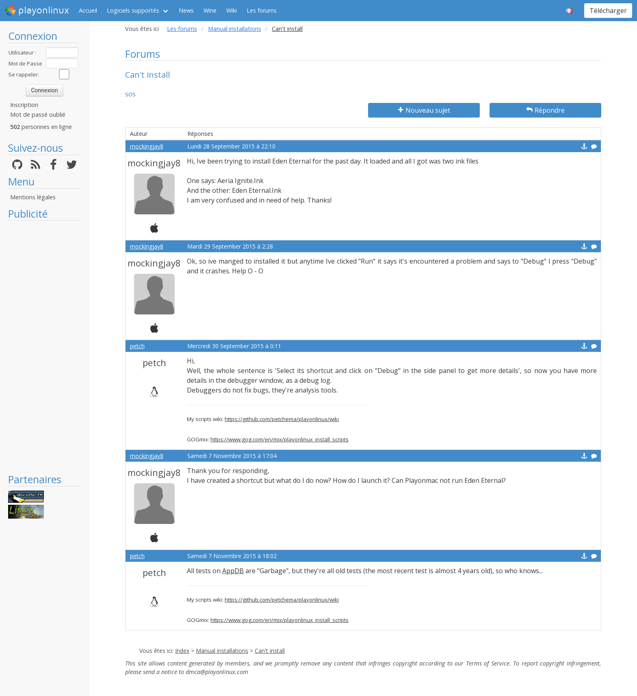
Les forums (262, 10)
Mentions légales (33, 197)
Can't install (270, 651)
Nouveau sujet (424, 110)
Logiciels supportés (133, 10)
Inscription (24, 105)
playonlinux (37, 10)
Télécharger (608, 10)
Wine (210, 10)
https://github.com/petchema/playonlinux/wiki (282, 419)
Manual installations (234, 29)
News (186, 10)
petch (137, 346)
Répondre (545, 110)
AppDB (233, 570)
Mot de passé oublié (37, 114)
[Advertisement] (44, 347)
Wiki (231, 10)
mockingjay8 (146, 146)
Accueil (88, 10)
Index (182, 651)
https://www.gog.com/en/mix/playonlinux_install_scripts (279, 439)
